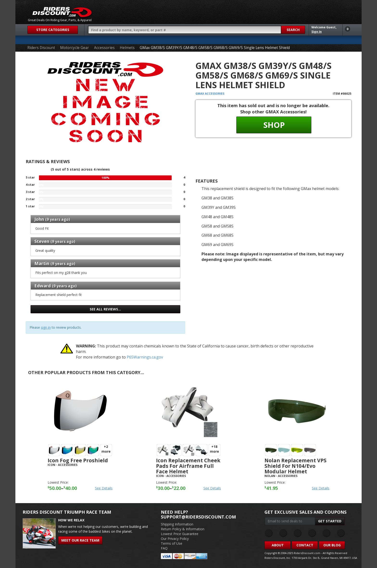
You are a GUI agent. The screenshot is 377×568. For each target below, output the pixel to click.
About (278, 545)
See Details (104, 488)
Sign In (316, 32)
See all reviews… (105, 309)
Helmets (127, 47)
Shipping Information (177, 524)
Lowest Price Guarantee (179, 533)
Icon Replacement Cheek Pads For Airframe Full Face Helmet (188, 466)
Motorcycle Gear (74, 47)
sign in (46, 327)
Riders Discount (41, 47)
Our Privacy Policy (175, 538)
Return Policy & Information (182, 529)
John (39, 219)
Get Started (329, 521)
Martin (41, 263)
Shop (274, 124)
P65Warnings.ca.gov (145, 357)
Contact (304, 545)
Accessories (104, 47)
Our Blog (332, 545)
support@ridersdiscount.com (198, 517)
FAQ (164, 548)
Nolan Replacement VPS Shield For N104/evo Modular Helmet (295, 466)
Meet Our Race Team (80, 540)
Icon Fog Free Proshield (78, 460)
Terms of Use (171, 543)
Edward (42, 286)
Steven (41, 241)
